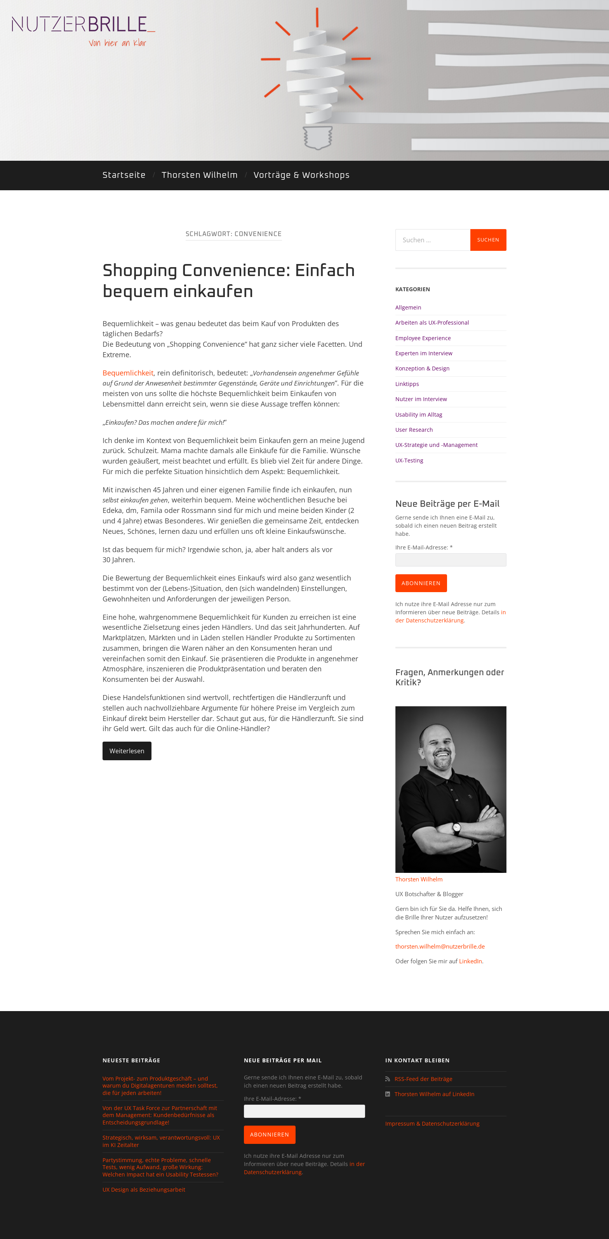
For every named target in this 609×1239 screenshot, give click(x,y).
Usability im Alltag (418, 414)
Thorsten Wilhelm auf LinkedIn (434, 1094)
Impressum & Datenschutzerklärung (432, 1123)
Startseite (124, 175)
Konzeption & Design (422, 368)
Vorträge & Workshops (302, 175)
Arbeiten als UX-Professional (432, 322)
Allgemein (408, 307)
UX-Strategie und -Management (436, 444)
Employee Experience (423, 338)
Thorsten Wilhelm (200, 175)
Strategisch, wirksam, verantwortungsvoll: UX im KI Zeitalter (161, 1141)
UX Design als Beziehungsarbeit (144, 1189)
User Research (414, 429)
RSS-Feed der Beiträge (422, 1079)
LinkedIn (470, 961)
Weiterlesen (127, 751)
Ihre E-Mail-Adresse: (424, 547)
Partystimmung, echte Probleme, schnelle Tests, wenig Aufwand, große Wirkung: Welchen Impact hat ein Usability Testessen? (160, 1167)
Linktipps (407, 384)
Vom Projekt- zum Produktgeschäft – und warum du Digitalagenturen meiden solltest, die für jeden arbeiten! (160, 1086)
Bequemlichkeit (128, 372)
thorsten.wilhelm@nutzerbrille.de (440, 946)
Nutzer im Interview (421, 399)
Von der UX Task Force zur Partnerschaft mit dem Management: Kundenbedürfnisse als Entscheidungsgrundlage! (160, 1115)
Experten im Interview (423, 353)
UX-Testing (409, 460)
